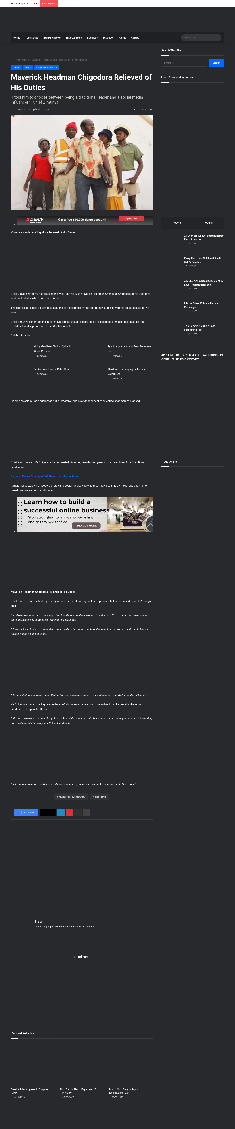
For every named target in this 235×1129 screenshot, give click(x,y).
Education (108, 37)
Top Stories (31, 37)
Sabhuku (100, 796)
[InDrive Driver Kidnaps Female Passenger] (171, 312)
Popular (208, 222)
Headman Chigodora (72, 796)
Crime (122, 37)
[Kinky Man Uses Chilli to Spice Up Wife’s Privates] (21, 354)
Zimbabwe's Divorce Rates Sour (52, 369)
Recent (177, 222)
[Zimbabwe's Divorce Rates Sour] (21, 377)
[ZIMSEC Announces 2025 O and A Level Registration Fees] (171, 290)
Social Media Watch (46, 67)
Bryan (39, 921)
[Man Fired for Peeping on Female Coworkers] (95, 377)
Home (16, 37)
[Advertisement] (154, 19)
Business (92, 37)
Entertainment (74, 37)
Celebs (135, 37)
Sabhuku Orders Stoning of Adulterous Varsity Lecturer (44, 476)
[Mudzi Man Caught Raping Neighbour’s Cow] (131, 1063)
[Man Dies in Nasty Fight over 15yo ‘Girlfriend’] (82, 1063)
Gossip (26, 59)
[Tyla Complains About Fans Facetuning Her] (95, 354)
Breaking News (52, 37)
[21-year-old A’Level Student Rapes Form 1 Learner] (171, 244)
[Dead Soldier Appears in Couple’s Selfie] (33, 1063)
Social (28, 67)
